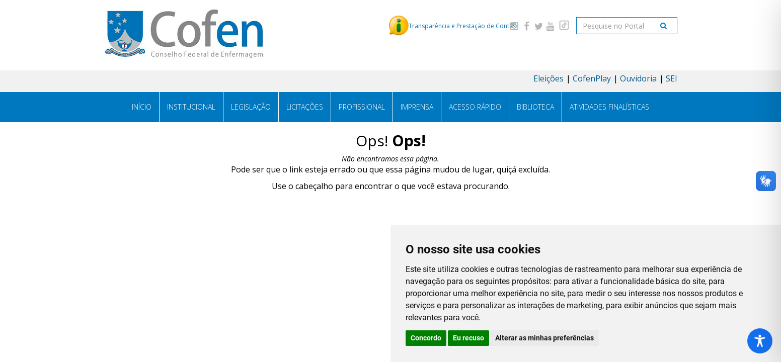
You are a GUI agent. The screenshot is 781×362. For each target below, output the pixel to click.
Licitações (304, 107)
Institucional (191, 107)
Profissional (362, 107)
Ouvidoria (638, 78)
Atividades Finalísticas (609, 107)
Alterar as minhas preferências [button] (544, 338)
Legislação (251, 107)
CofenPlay (592, 78)
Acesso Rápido (475, 107)
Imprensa (417, 107)
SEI (671, 78)
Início (141, 107)
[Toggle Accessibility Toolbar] (759, 340)
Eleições (548, 78)
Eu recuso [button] (468, 338)
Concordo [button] (426, 338)
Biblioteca (535, 107)
